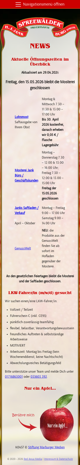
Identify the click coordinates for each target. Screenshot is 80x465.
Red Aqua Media (33, 459)
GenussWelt (23, 248)
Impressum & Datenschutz (58, 459)
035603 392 (39, 376)
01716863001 (14, 376)
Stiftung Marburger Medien (46, 447)
